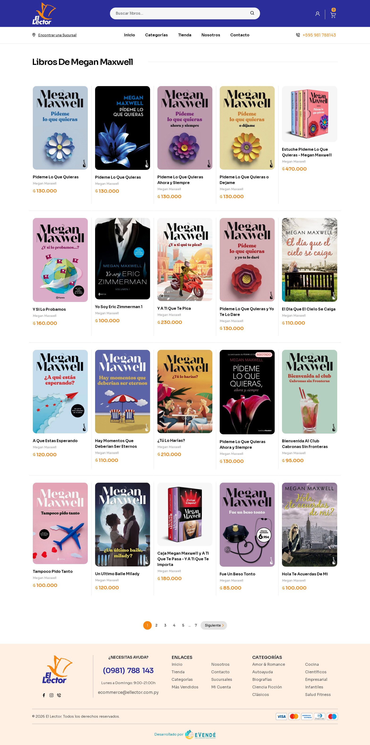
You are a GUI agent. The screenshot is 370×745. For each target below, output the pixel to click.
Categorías (156, 35)
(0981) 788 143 (128, 670)
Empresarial (316, 679)
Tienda (184, 35)
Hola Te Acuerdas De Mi (305, 574)
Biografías (262, 679)
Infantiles (314, 687)
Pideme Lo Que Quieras (56, 177)
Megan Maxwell (44, 183)
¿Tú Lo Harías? (171, 440)
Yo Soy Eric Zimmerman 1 (119, 306)
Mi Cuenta (221, 687)
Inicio (129, 35)
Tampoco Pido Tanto (53, 571)
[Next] (214, 625)
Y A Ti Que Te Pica (174, 308)
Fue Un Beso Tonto (237, 574)
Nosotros (211, 35)
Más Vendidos (185, 687)
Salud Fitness (318, 694)
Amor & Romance (268, 664)
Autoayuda (262, 672)
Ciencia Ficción (267, 687)
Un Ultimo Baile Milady (117, 573)
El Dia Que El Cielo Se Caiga (309, 309)
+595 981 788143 (316, 35)
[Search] (185, 13)
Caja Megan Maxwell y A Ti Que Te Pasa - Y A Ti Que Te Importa (183, 559)
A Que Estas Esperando (55, 440)
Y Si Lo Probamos (49, 309)
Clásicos (260, 694)
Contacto (239, 35)
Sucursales (221, 679)
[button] (333, 14)
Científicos (316, 672)
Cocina (312, 664)
